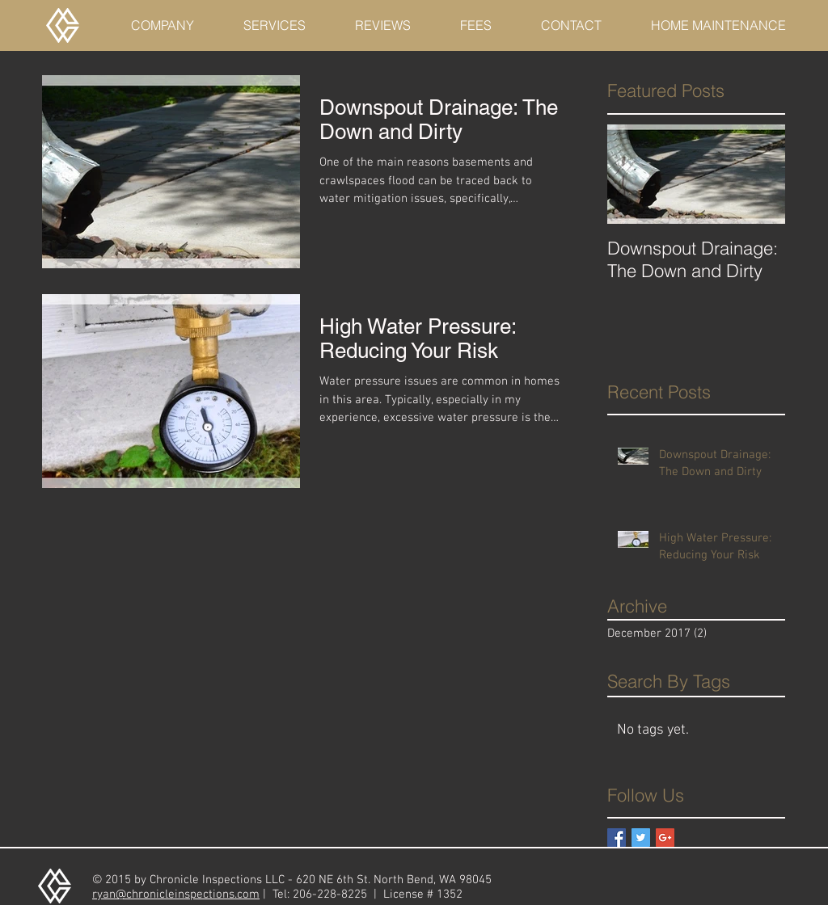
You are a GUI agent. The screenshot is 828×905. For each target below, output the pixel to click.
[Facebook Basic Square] (616, 837)
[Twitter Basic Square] (641, 837)
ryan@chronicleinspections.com (176, 894)
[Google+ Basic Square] (665, 837)
